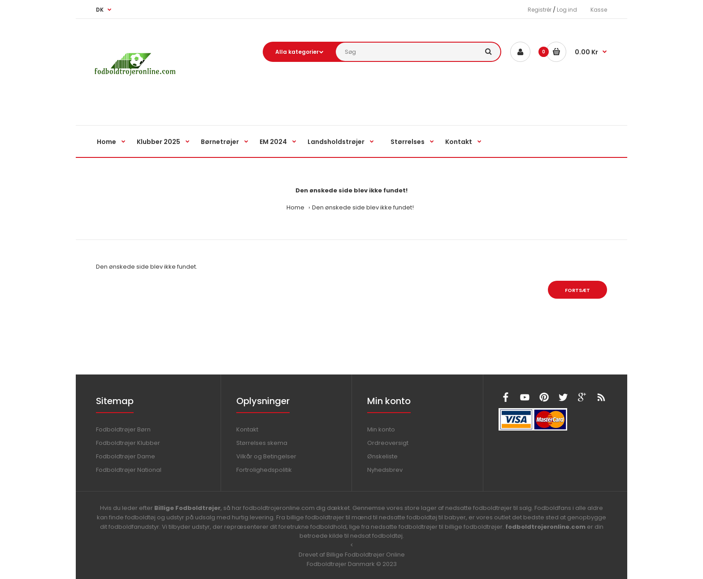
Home (295, 207)
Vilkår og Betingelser (266, 456)
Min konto (381, 429)
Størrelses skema (261, 443)
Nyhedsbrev (385, 470)
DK (100, 9)
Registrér (539, 9)
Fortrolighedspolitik (264, 470)
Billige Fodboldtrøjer (187, 508)
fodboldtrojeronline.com (545, 526)
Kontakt (247, 429)
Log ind (567, 9)
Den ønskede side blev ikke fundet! (363, 207)
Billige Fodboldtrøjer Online (365, 554)
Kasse (598, 9)
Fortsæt (577, 290)
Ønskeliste (382, 456)
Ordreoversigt (387, 443)
